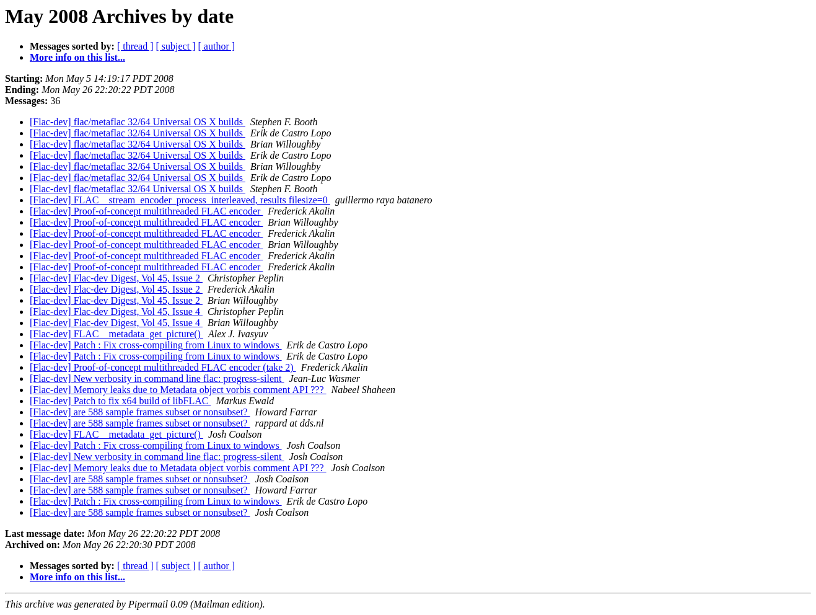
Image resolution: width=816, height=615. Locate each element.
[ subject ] (176, 46)
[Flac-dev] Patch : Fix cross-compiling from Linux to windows (156, 345)
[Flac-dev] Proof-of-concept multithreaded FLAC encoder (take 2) (163, 367)
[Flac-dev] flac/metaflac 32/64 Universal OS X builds (137, 122)
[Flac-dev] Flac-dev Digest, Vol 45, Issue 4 (116, 311)
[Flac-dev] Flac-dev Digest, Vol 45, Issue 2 (116, 278)
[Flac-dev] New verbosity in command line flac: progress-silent (157, 378)
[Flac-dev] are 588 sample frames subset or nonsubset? (140, 412)
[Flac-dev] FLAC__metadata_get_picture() (116, 334)
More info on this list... (77, 57)
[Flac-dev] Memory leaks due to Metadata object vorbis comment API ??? (178, 389)
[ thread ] (135, 46)
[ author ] (216, 46)
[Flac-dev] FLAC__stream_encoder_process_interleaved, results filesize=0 (180, 200)
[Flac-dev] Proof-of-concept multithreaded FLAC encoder (146, 211)
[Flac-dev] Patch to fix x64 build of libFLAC (120, 401)
